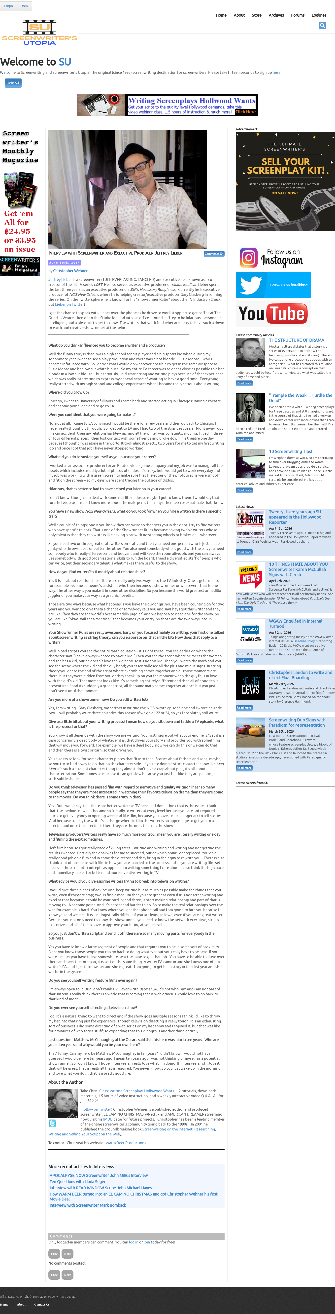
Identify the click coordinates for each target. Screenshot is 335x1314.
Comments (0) (214, 254)
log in (133, 1242)
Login (8, 6)
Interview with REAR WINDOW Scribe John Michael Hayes (101, 1188)
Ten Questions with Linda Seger (77, 1181)
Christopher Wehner (70, 271)
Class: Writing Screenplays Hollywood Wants (136, 1091)
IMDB (108, 1119)
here (276, 72)
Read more (244, 383)
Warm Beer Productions (126, 1143)
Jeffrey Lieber (60, 279)
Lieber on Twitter (69, 304)
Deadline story (304, 641)
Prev (54, 1254)
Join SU (13, 83)
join (147, 1242)
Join (24, 6)
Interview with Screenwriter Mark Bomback (88, 1205)
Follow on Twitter (96, 1109)
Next (67, 1254)
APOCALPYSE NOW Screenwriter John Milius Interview (99, 1175)
